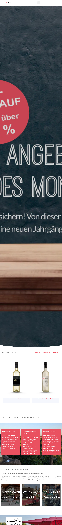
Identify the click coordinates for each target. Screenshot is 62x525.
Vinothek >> (37, 352)
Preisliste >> (55, 352)
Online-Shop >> (46, 352)
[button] (38, 2)
